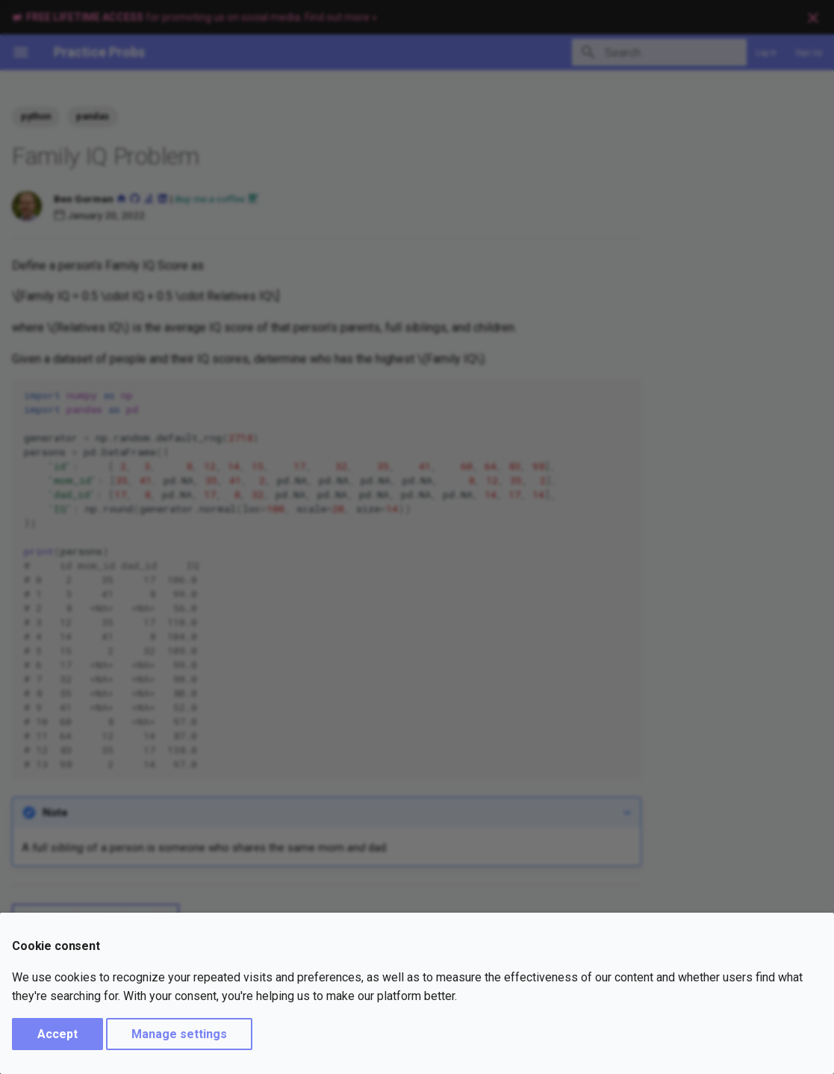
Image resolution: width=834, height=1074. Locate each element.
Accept (57, 1034)
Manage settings (179, 1034)
